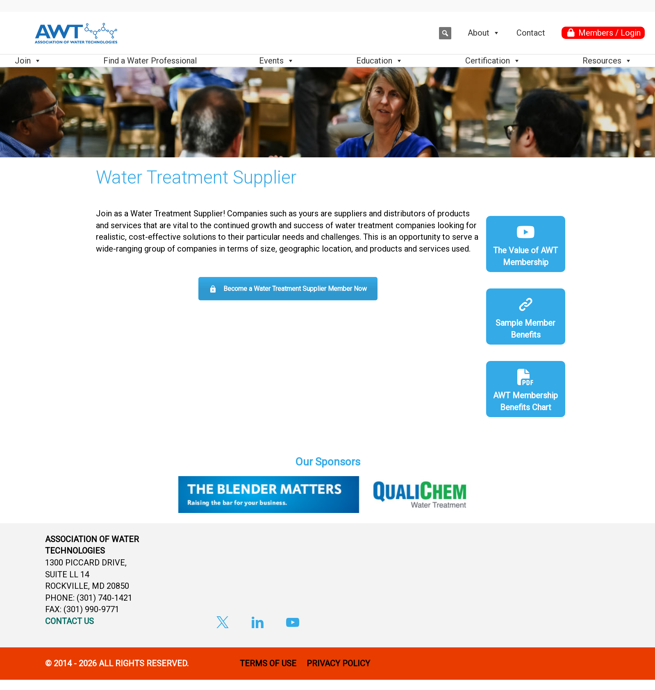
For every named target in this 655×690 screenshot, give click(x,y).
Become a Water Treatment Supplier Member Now (288, 289)
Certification (493, 60)
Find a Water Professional (150, 61)
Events (276, 60)
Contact (530, 33)
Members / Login (609, 33)
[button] (445, 33)
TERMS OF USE (268, 663)
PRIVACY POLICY (339, 663)
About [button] (484, 33)
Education (379, 60)
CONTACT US (69, 621)
